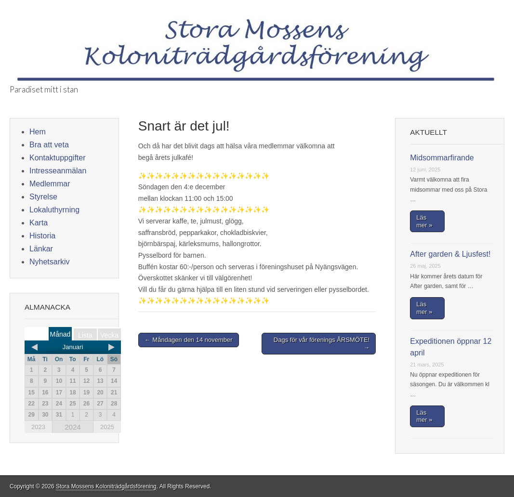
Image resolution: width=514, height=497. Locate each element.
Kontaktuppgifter (57, 158)
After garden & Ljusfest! (450, 254)
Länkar (41, 249)
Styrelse (43, 197)
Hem (37, 132)
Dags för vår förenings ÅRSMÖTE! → (321, 343)
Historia (42, 236)
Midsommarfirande (442, 158)
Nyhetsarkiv (49, 262)
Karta (38, 223)
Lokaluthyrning (54, 210)
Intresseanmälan (57, 171)
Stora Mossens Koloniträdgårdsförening (106, 486)
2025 (107, 427)
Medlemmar (49, 184)
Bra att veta (49, 145)
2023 (38, 427)
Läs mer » (424, 221)
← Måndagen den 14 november (189, 339)
